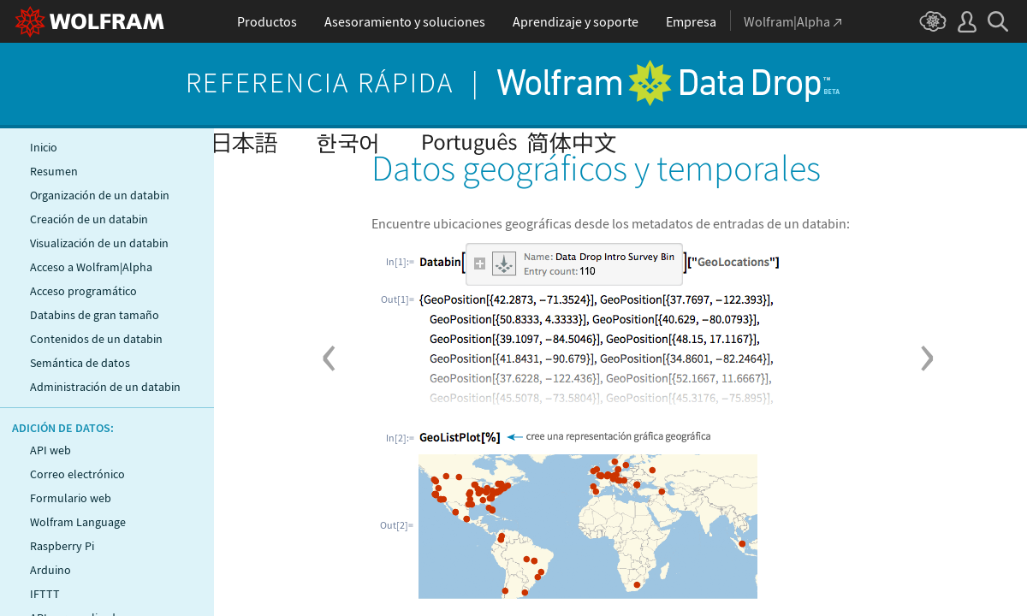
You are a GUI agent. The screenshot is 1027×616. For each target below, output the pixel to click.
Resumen (54, 171)
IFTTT (45, 593)
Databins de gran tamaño (94, 315)
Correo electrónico (77, 474)
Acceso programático (83, 291)
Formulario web (70, 498)
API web (50, 450)
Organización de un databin (99, 195)
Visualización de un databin (99, 243)
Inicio (43, 147)
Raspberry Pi (62, 546)
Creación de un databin (89, 219)
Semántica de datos (80, 362)
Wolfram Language (78, 522)
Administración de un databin (105, 386)
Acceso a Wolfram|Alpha (91, 267)
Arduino (50, 570)
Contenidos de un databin (96, 338)
